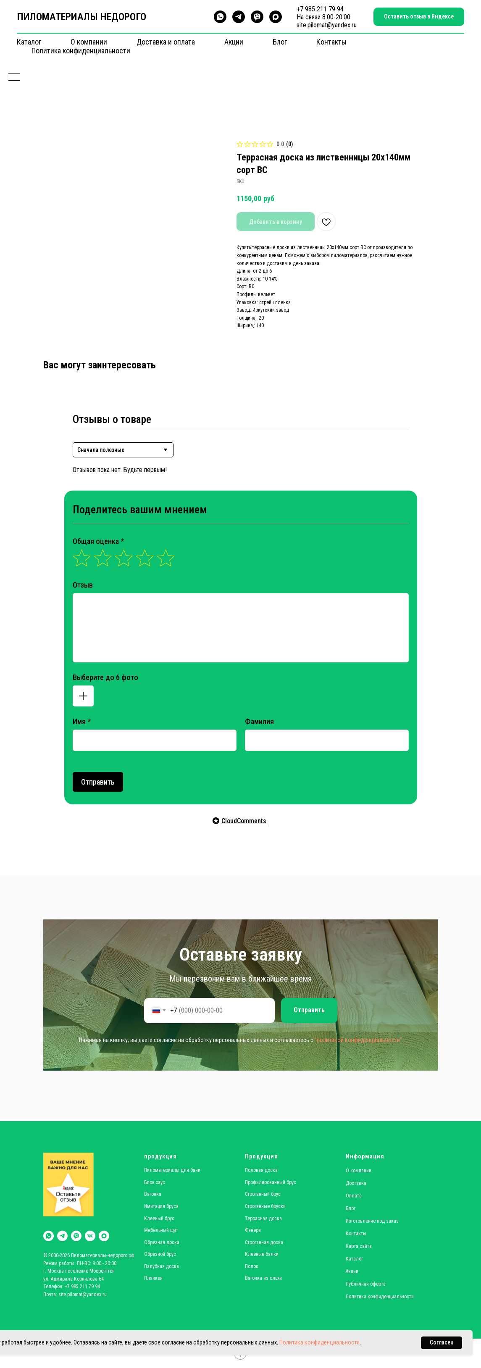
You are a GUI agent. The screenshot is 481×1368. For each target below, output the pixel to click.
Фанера (253, 1230)
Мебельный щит (161, 1230)
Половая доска (261, 1170)
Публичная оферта (366, 1284)
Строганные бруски (265, 1206)
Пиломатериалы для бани (172, 1170)
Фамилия (259, 721)
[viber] (257, 17)
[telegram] (238, 17)
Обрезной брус (160, 1254)
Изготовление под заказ (372, 1221)
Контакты (331, 41)
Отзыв (83, 584)
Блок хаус (154, 1182)
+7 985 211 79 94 (320, 9)
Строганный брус (263, 1194)
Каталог (29, 41)
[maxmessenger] (275, 17)
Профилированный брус (270, 1182)
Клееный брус (159, 1218)
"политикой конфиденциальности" (358, 1040)
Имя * (82, 721)
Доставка (356, 1183)
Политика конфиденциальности (81, 50)
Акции (233, 41)
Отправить (98, 781)
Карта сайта (359, 1246)
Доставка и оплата (166, 41)
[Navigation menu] (14, 78)
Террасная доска (263, 1218)
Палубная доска (161, 1266)
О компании (89, 41)
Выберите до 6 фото (105, 677)
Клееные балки (262, 1254)
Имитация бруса (161, 1206)
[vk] (90, 1236)
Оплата (354, 1196)
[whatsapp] (220, 17)
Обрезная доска (161, 1242)
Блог (280, 41)
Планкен (153, 1278)
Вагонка (152, 1194)
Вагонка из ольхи (263, 1278)
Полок (251, 1266)
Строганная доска (264, 1242)
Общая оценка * (98, 541)
